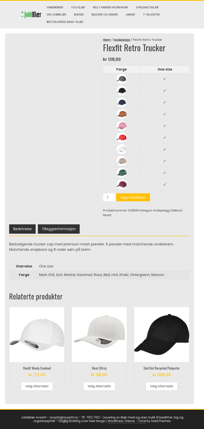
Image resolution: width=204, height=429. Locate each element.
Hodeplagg (122, 40)
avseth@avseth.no (64, 417)
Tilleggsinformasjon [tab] (59, 229)
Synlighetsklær (147, 7)
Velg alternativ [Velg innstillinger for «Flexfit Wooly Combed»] (37, 386)
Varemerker (55, 7)
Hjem (107, 40)
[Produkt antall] (109, 197)
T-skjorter (151, 14)
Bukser (79, 14)
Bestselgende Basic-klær (65, 22)
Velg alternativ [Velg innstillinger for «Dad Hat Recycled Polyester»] (161, 386)
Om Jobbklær (56, 14)
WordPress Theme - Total (127, 421)
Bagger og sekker (105, 14)
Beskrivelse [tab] (22, 229)
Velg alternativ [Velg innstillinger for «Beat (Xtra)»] (99, 386)
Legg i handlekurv (133, 197)
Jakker (130, 14)
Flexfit (107, 215)
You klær (78, 7)
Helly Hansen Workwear (110, 7)
